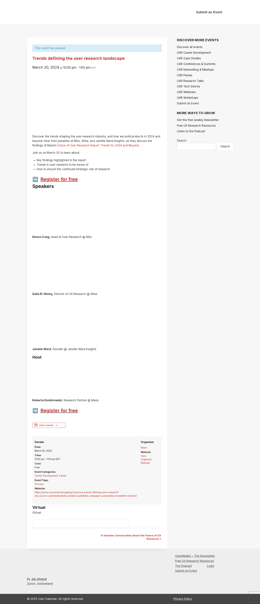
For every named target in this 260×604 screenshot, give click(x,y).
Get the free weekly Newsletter (198, 120)
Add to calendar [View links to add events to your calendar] (46, 425)
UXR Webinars (186, 92)
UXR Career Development (194, 52)
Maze (144, 447)
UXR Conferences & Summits (196, 64)
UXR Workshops (187, 97)
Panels (62, 475)
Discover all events (189, 47)
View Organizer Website (146, 459)
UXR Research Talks (190, 81)
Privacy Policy (182, 599)
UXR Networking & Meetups (195, 69)
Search (181, 140)
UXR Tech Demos (188, 86)
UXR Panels (184, 75)
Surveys (39, 484)
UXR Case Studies (189, 58)
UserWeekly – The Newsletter (195, 556)
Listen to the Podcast (191, 131)
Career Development (46, 475)
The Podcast (183, 566)
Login (210, 566)
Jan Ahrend (39, 579)
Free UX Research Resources (196, 125)
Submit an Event (209, 12)
